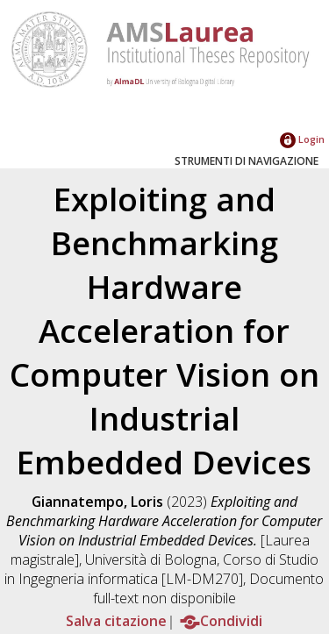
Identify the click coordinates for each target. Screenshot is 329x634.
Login (302, 139)
